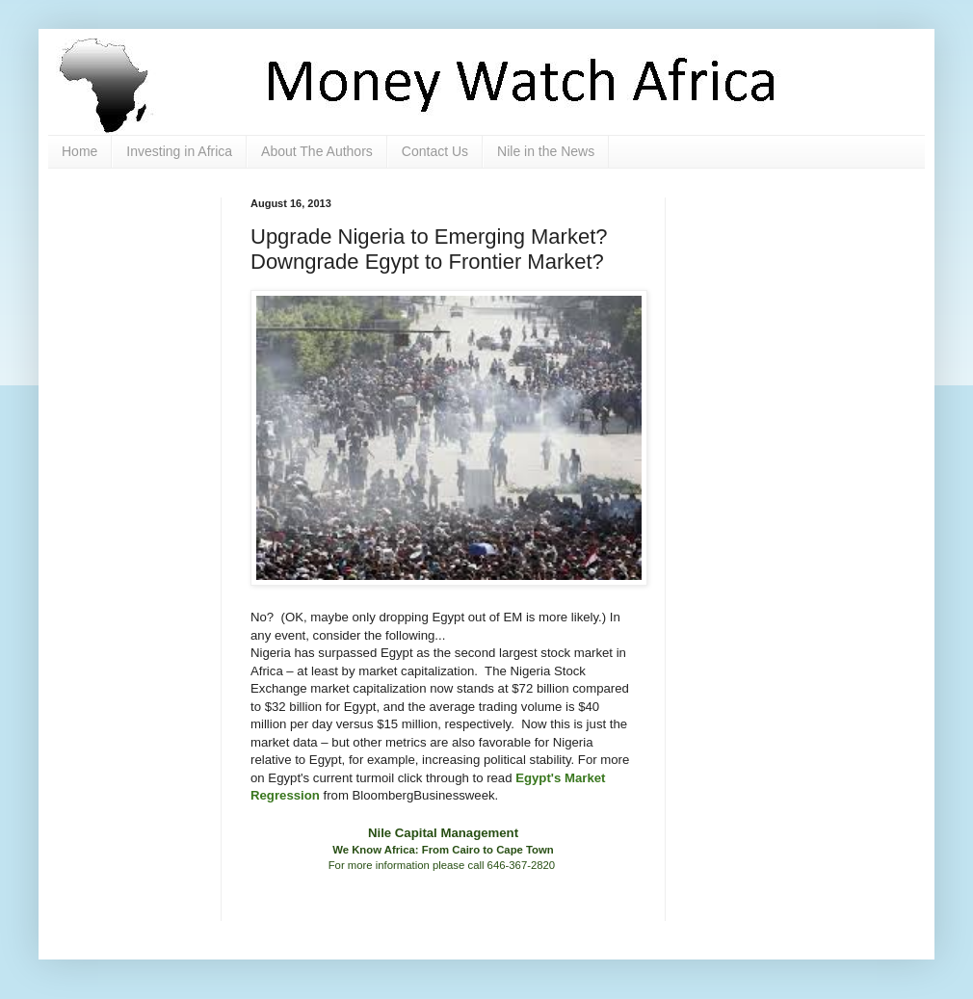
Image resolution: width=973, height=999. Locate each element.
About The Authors (317, 151)
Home (79, 151)
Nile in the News (545, 151)
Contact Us (435, 151)
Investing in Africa (179, 151)
